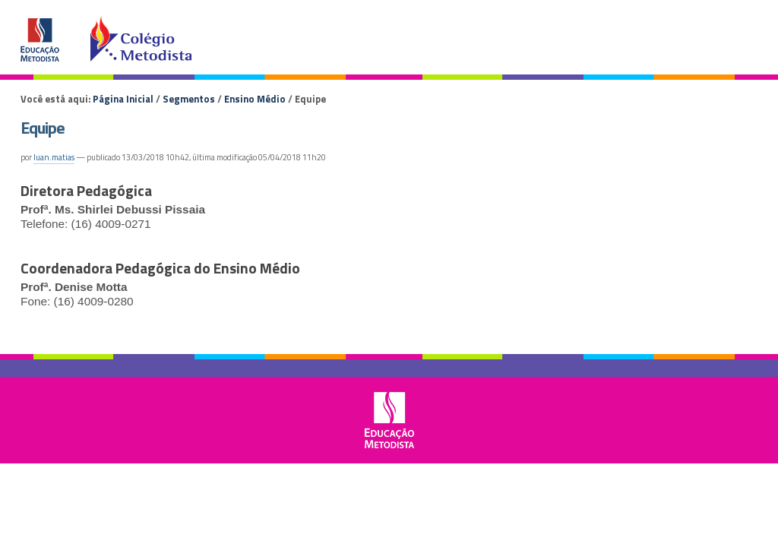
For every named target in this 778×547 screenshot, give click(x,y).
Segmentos (189, 98)
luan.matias (53, 157)
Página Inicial (123, 98)
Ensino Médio (255, 98)
